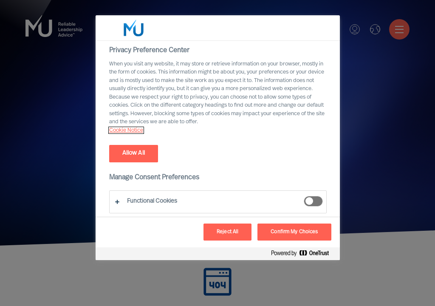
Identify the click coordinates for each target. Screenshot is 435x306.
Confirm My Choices (294, 232)
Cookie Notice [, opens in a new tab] (126, 130)
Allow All (133, 153)
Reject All (227, 232)
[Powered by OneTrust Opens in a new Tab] (303, 254)
